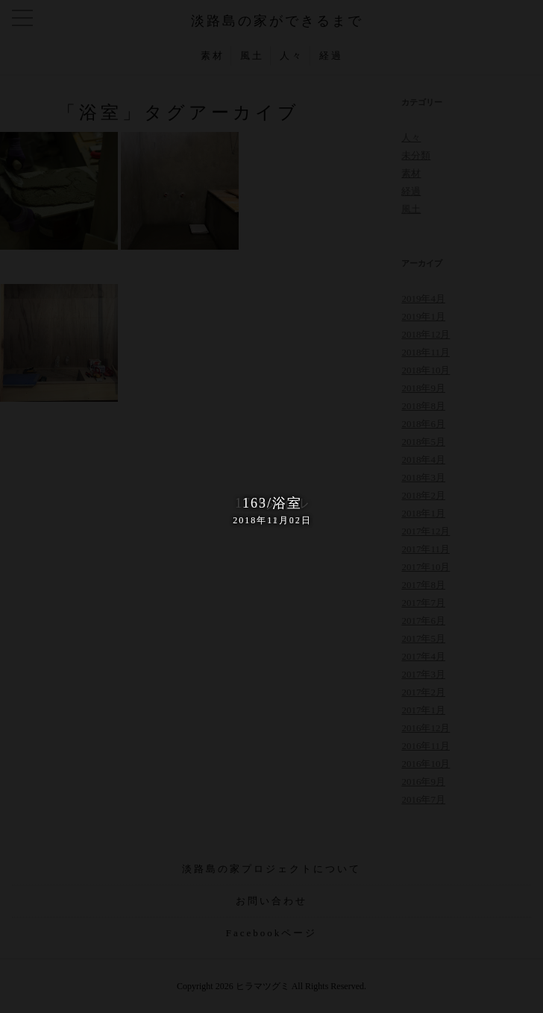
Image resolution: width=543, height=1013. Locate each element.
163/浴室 (271, 511)
